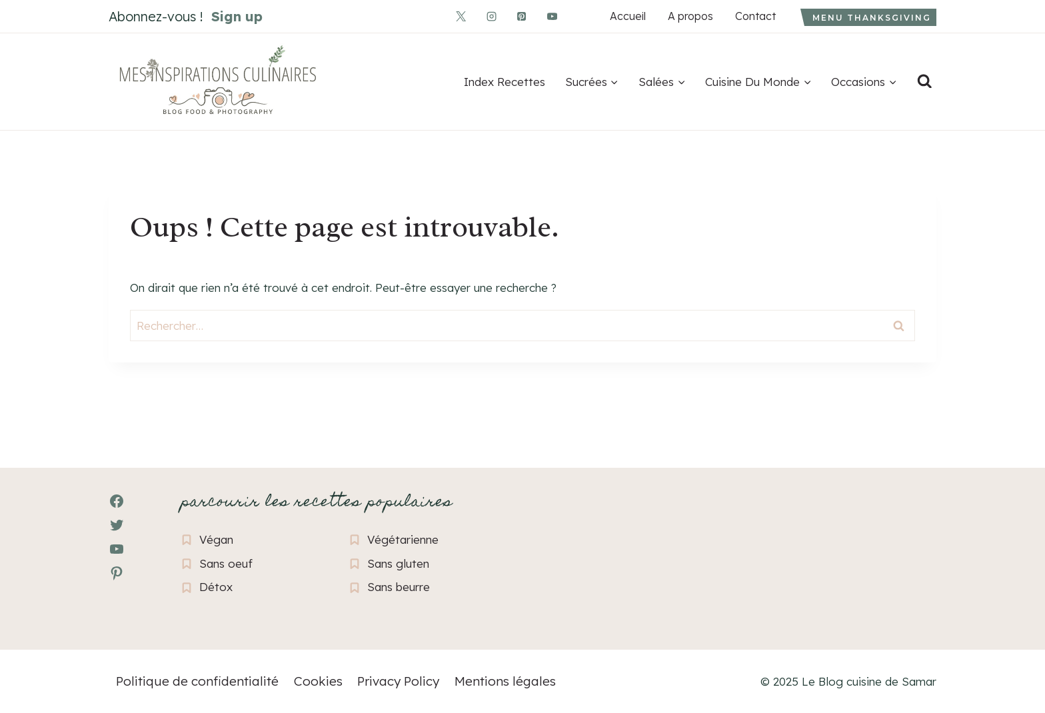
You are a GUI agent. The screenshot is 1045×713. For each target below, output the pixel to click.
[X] (461, 16)
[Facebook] (431, 16)
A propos (690, 16)
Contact (755, 16)
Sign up (237, 16)
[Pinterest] (522, 16)
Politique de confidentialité (197, 681)
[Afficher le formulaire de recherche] (924, 82)
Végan (216, 539)
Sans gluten (398, 563)
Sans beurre (398, 587)
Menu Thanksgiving (871, 18)
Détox (216, 587)
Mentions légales (505, 681)
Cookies (318, 681)
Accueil (627, 16)
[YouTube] (552, 16)
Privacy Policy (398, 681)
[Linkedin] (582, 16)
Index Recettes (504, 82)
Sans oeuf (226, 563)
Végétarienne (403, 539)
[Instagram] (491, 16)
